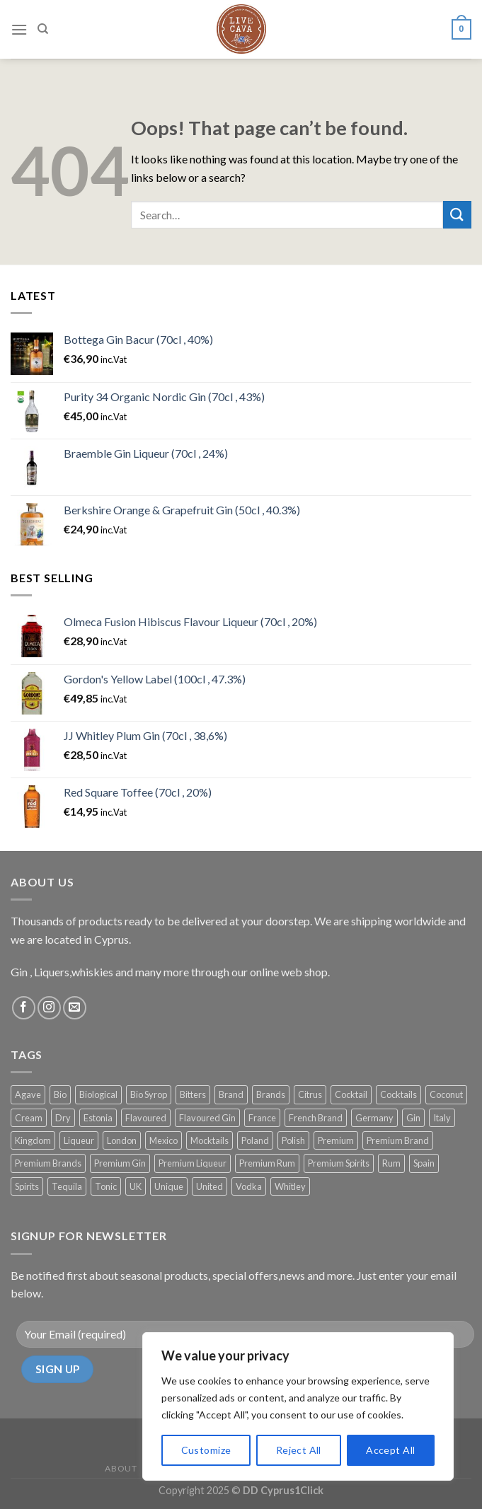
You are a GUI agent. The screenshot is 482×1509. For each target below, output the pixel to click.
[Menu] (19, 25)
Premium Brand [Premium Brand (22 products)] (398, 1140)
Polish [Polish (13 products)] (293, 1140)
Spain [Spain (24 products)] (424, 1163)
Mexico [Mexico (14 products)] (163, 1140)
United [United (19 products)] (209, 1186)
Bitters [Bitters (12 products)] (193, 1094)
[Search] (43, 26)
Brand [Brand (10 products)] (231, 1094)
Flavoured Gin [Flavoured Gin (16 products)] (207, 1117)
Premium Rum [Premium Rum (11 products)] (267, 1163)
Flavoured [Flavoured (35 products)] (145, 1117)
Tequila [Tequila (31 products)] (67, 1186)
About (121, 1468)
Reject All (298, 1450)
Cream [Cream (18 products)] (28, 1117)
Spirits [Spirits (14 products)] (27, 1186)
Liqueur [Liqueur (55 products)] (79, 1140)
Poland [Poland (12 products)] (255, 1140)
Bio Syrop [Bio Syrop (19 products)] (148, 1094)
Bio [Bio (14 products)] (60, 1094)
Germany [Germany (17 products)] (374, 1117)
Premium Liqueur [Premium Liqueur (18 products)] (192, 1163)
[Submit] (457, 215)
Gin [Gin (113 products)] (413, 1117)
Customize (206, 1450)
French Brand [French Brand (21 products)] (316, 1117)
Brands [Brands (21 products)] (270, 1094)
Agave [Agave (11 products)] (28, 1094)
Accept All (390, 1450)
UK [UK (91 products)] (136, 1186)
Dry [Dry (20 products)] (63, 1117)
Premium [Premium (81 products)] (336, 1140)
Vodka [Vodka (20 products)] (249, 1186)
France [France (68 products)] (262, 1117)
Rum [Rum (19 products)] (391, 1163)
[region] (298, 1406)
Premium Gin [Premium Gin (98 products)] (120, 1163)
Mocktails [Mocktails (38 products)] (209, 1140)
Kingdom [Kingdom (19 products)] (33, 1140)
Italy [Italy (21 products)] (442, 1117)
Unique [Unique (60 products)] (168, 1186)
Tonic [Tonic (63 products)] (106, 1186)
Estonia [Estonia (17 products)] (98, 1117)
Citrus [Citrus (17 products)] (310, 1094)
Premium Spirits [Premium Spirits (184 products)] (338, 1163)
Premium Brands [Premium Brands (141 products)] (48, 1163)
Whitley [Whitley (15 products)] (290, 1186)
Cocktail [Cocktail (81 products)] (351, 1094)
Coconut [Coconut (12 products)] (446, 1094)
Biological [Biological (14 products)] (98, 1094)
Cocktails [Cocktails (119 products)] (398, 1094)
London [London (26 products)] (122, 1140)
